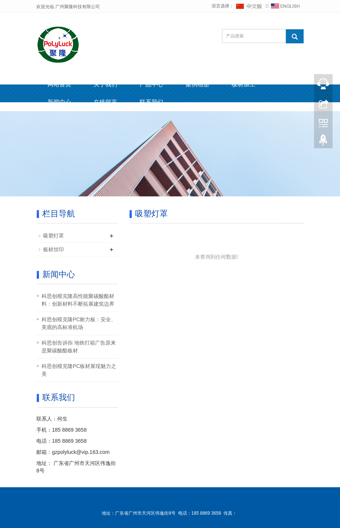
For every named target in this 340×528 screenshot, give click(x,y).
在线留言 (105, 102)
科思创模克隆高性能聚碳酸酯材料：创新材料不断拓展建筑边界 (78, 300)
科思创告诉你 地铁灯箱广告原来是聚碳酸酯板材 (79, 346)
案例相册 (197, 84)
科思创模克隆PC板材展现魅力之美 (79, 370)
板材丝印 (53, 249)
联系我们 (151, 102)
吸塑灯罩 (53, 236)
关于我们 (105, 84)
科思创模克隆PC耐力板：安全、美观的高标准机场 (79, 323)
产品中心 (151, 84)
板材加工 (243, 84)
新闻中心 (59, 102)
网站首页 (59, 84)
